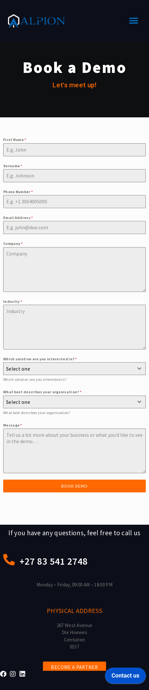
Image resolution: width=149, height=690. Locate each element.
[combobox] (74, 368)
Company (13, 243)
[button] (134, 21)
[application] (125, 677)
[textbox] (68, 369)
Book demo (74, 486)
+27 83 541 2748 (54, 561)
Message (12, 425)
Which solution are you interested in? (40, 359)
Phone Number (18, 191)
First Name (14, 139)
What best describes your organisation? (42, 391)
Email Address (18, 217)
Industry (12, 301)
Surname (12, 165)
